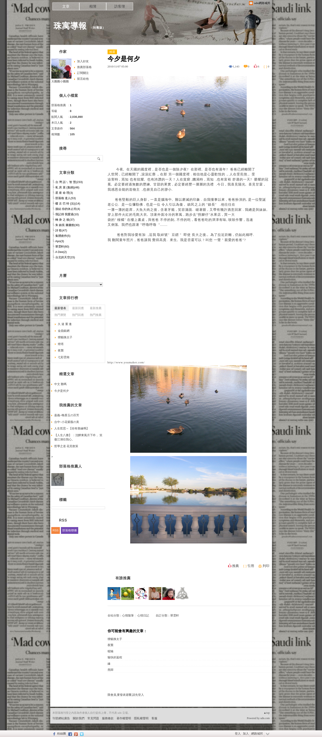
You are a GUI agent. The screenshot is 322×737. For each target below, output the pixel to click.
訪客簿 (119, 6)
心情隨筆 (128, 615)
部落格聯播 (69, 530)
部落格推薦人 (70, 466)
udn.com (265, 718)
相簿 (92, 6)
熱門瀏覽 (60, 315)
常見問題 (93, 718)
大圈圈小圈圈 (60, 81)
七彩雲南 (63, 357)
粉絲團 (61, 733)
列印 (266, 566)
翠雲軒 (174, 615)
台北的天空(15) (65, 257)
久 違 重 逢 (65, 324)
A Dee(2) (61, 252)
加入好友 (83, 61)
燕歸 (110, 669)
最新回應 (78, 308)
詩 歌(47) (61, 230)
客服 (154, 718)
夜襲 (110, 645)
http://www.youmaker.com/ (126, 362)
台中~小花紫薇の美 (66, 422)
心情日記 (143, 615)
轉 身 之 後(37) (65, 219)
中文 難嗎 (60, 384)
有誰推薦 (123, 578)
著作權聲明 (124, 718)
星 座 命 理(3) (64, 192)
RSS (56, 530)
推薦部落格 (84, 67)
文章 (65, 6)
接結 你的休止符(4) (67, 209)
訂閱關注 (83, 73)
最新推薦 (96, 308)
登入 (238, 733)
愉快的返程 (115, 657)
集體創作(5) (63, 235)
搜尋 (99, 158)
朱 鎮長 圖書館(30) (67, 225)
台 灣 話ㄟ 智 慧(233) (69, 182)
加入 (246, 733)
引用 (250, 566)
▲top (267, 712)
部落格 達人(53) (65, 198)
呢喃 (110, 651)
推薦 (235, 566)
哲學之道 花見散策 (66, 446)
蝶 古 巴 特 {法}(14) (67, 203)
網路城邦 (257, 733)
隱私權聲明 (141, 718)
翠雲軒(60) (62, 246)
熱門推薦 (96, 315)
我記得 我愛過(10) (67, 214)
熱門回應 (78, 315)
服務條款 (108, 718)
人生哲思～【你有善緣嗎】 (71, 428)
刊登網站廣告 (61, 718)
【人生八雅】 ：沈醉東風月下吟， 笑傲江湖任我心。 (78, 437)
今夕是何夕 (61, 390)
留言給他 (83, 78)
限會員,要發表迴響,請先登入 (126, 694)
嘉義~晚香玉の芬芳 (66, 415)
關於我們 (78, 718)
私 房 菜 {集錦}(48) (67, 187)
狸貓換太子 (115, 639)
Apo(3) (59, 241)
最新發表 (60, 308)
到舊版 (97, 27)
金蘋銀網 (63, 330)
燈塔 (61, 344)
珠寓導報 (70, 25)
